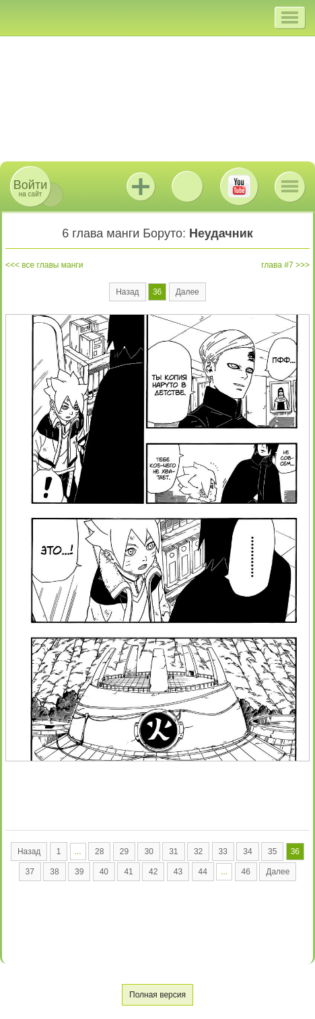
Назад (127, 292)
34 (247, 851)
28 (99, 851)
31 (173, 851)
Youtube (239, 186)
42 (153, 871)
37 (30, 871)
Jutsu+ (141, 186)
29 (124, 851)
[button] (290, 17)
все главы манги (52, 265)
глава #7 (277, 265)
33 (223, 851)
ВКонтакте (187, 186)
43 (178, 871)
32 (198, 851)
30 (148, 851)
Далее (187, 292)
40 (104, 871)
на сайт (30, 188)
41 (128, 871)
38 (54, 871)
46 (246, 871)
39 (79, 871)
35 (272, 851)
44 (203, 871)
